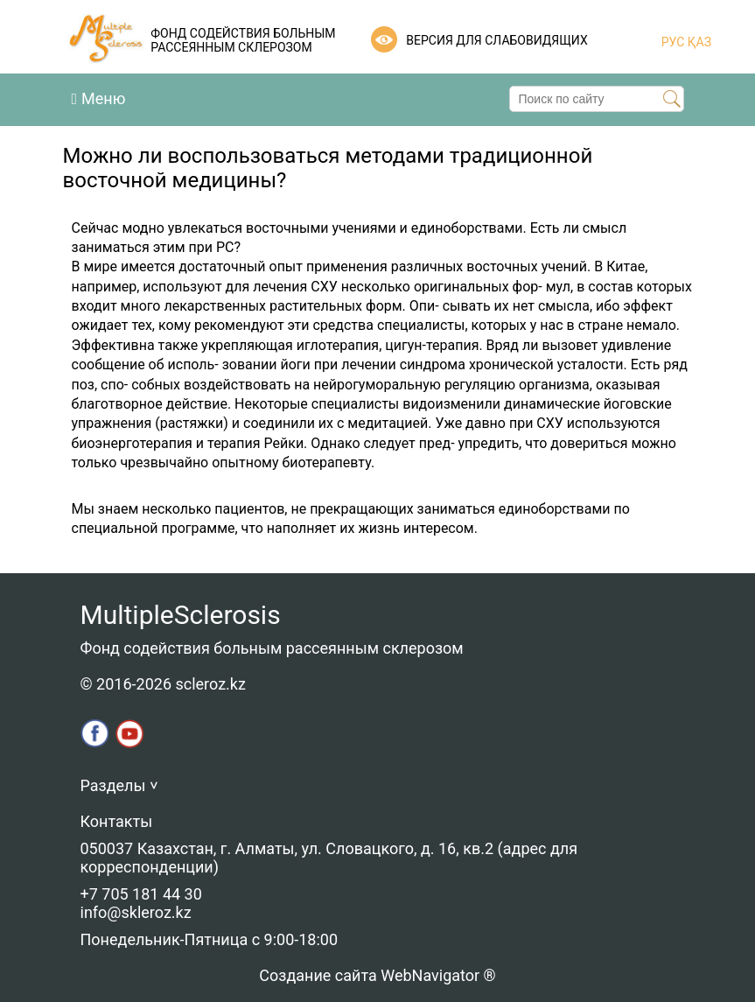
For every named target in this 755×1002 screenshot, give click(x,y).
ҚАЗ (697, 42)
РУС (673, 42)
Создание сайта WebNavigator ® (377, 975)
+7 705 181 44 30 (141, 894)
